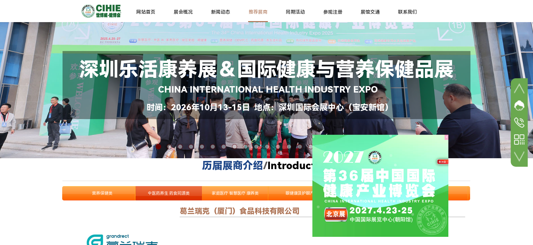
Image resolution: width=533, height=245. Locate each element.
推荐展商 (258, 12)
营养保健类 (102, 193)
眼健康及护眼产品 (302, 193)
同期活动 (295, 12)
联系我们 (407, 12)
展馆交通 (370, 12)
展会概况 (183, 12)
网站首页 (145, 12)
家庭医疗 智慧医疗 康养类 (235, 193)
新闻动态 (220, 12)
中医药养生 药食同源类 (169, 193)
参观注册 (332, 12)
